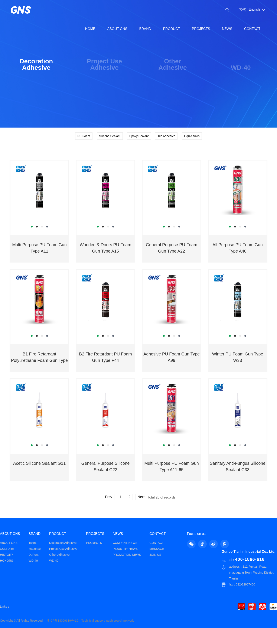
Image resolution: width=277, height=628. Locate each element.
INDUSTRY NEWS (125, 548)
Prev (108, 497)
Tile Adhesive (166, 136)
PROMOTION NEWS (127, 554)
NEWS (227, 29)
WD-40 (33, 560)
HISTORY (6, 554)
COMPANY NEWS (125, 542)
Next (141, 497)
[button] (32, 226)
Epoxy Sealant (139, 136)
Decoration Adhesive (62, 542)
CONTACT (252, 29)
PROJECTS (201, 29)
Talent (32, 542)
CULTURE (7, 548)
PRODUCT (171, 29)
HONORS (6, 560)
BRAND (145, 29)
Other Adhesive (59, 554)
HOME (90, 29)
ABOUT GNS (117, 29)
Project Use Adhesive (63, 548)
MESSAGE (156, 548)
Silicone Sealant (109, 136)
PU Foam (84, 136)
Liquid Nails (191, 136)
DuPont (34, 554)
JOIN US (155, 554)
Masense (35, 548)
